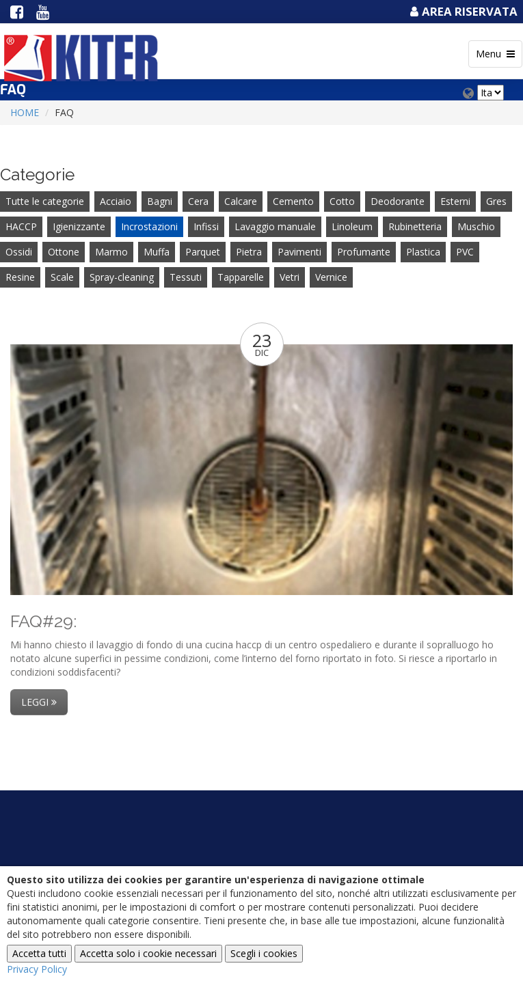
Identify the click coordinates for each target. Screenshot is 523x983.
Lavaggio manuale (275, 226)
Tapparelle (240, 277)
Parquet (202, 251)
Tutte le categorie (44, 201)
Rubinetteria (415, 226)
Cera (198, 201)
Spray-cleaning (122, 277)
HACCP (21, 226)
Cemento (293, 201)
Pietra (249, 251)
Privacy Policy (37, 969)
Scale (62, 277)
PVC (465, 251)
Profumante (363, 251)
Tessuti (186, 277)
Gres (496, 201)
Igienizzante (79, 226)
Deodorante (398, 201)
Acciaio (115, 201)
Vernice (331, 277)
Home (24, 112)
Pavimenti (299, 251)
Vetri (289, 277)
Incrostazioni (149, 226)
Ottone (63, 251)
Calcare (240, 201)
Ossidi (18, 251)
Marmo (111, 251)
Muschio (476, 226)
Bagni (159, 201)
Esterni (455, 201)
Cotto (342, 201)
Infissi (206, 226)
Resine (20, 277)
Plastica (423, 251)
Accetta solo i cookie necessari (148, 953)
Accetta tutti (39, 953)
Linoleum (352, 226)
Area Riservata (462, 11)
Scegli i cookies (263, 953)
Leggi (39, 701)
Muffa (157, 251)
